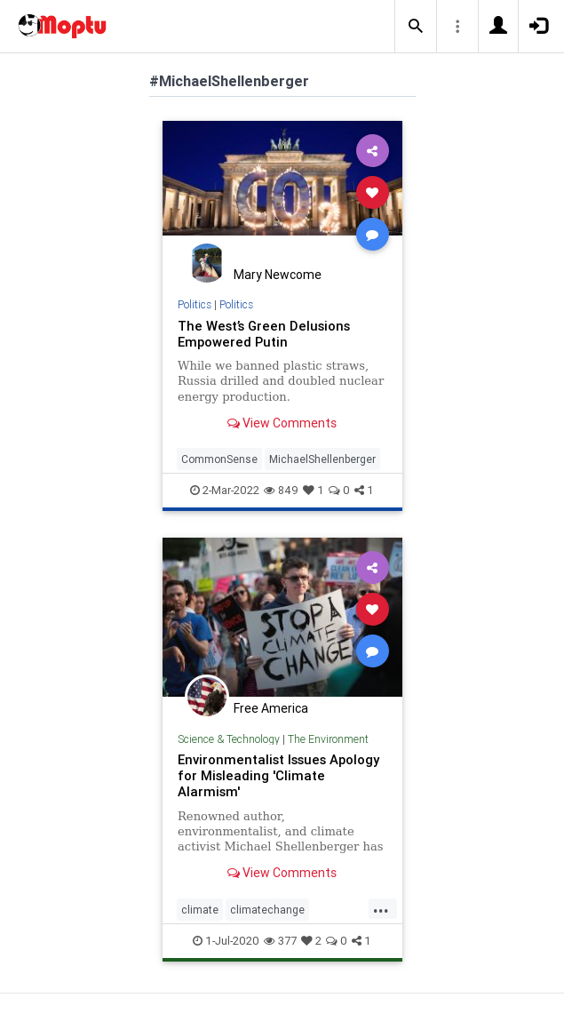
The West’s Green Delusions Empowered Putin (264, 333)
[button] (415, 26)
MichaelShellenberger (322, 459)
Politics (194, 304)
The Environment (328, 739)
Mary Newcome (278, 275)
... (381, 908)
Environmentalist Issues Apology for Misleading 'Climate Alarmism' (278, 775)
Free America (271, 708)
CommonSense (219, 459)
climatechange (267, 909)
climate (199, 909)
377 (280, 940)
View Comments (282, 423)
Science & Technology (229, 739)
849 (281, 490)
